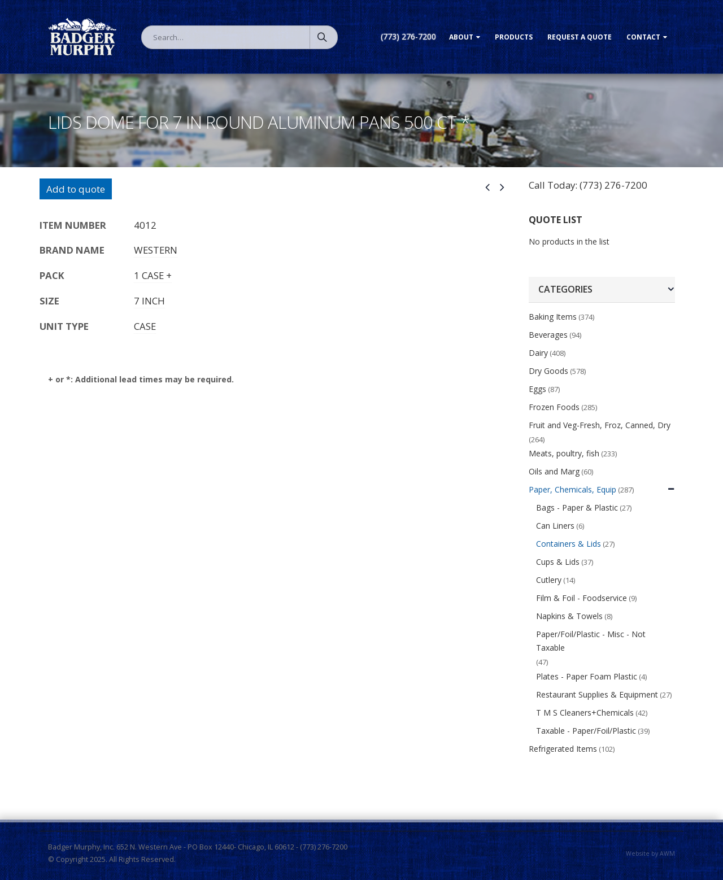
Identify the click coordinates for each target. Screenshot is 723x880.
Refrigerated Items (563, 748)
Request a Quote (579, 37)
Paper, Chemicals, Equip (572, 489)
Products (514, 37)
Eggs (537, 389)
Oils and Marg (554, 471)
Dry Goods (548, 370)
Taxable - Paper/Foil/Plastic (586, 730)
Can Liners (555, 525)
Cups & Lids (558, 561)
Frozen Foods (554, 407)
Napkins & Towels (569, 616)
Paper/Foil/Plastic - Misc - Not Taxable (591, 641)
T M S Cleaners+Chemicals (585, 712)
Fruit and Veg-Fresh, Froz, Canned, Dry (599, 425)
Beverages (548, 334)
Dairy (538, 352)
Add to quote (75, 188)
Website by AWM (650, 853)
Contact (643, 37)
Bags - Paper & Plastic (577, 507)
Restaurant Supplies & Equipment (597, 694)
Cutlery (548, 579)
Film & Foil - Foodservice (581, 598)
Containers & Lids (568, 543)
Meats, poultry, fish (564, 453)
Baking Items (553, 316)
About (461, 37)
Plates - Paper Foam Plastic (586, 676)
